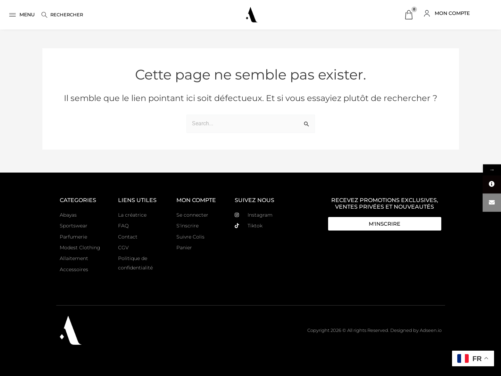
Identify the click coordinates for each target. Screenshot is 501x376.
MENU (27, 14)
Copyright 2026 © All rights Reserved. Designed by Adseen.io (374, 330)
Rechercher (66, 14)
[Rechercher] (44, 14)
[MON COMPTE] (427, 13)
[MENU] (12, 14)
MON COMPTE (452, 13)
